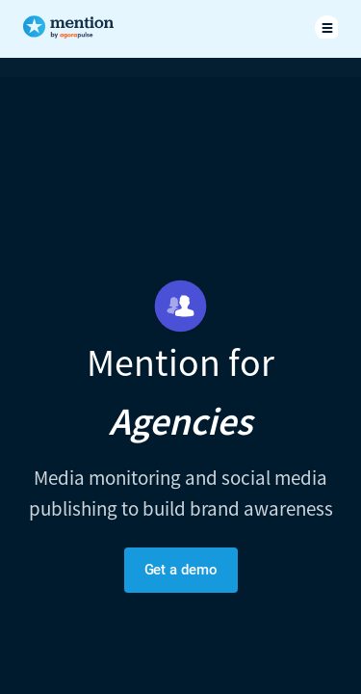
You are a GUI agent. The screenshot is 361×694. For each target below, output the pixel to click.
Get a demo (181, 569)
